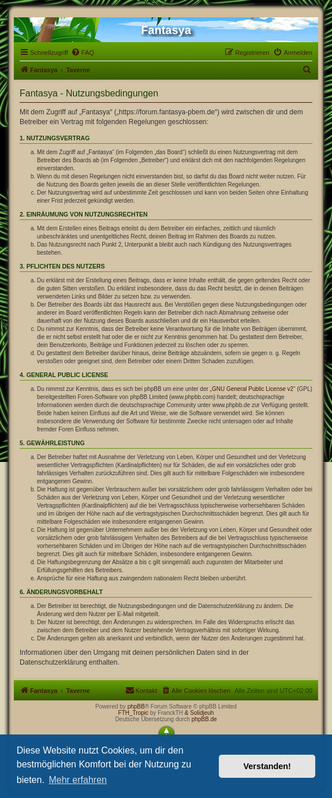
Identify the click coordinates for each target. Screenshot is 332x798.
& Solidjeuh (199, 713)
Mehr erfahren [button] (78, 780)
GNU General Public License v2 (252, 389)
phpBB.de (204, 719)
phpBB (136, 706)
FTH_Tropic (133, 713)
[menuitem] (82, 52)
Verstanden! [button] (267, 766)
